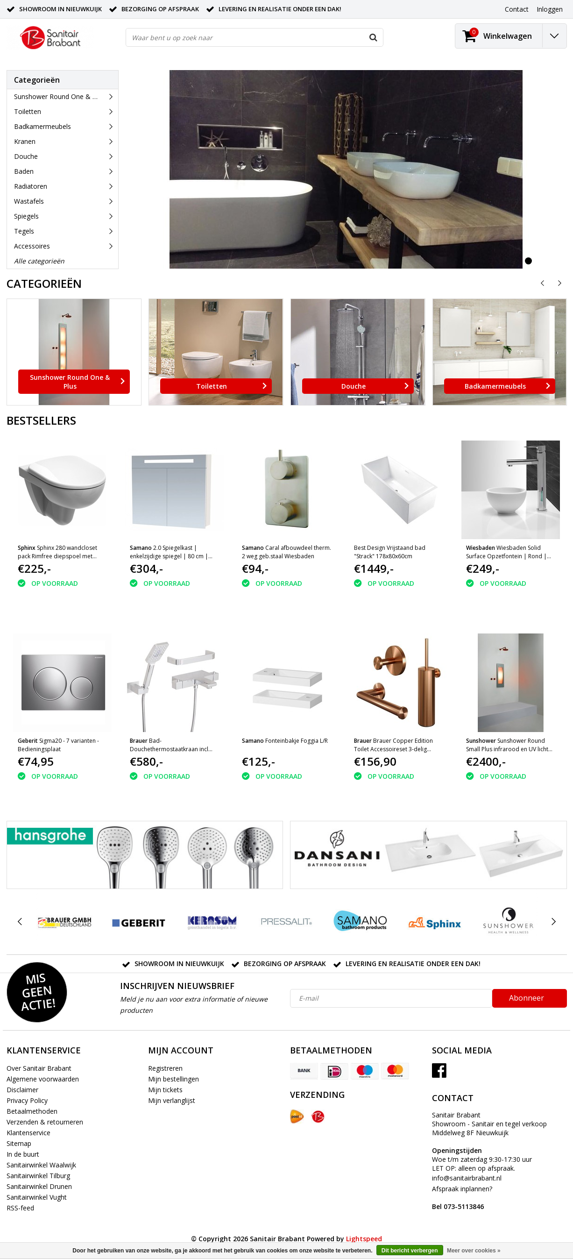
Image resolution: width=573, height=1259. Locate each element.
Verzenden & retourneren (45, 1121)
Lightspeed (364, 1238)
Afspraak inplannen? (462, 1197)
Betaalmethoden (32, 1111)
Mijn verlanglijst (171, 1100)
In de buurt (23, 1154)
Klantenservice (28, 1132)
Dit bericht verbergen (410, 1250)
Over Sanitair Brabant (39, 1068)
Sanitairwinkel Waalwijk (41, 1164)
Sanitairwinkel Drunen (39, 1186)
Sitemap (19, 1143)
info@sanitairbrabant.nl (467, 1178)
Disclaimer (22, 1089)
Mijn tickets (165, 1089)
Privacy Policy (27, 1100)
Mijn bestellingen (173, 1078)
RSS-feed (20, 1207)
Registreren (165, 1068)
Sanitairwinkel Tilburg (38, 1175)
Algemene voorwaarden (43, 1078)
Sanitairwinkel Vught (37, 1197)
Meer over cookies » (474, 1250)
